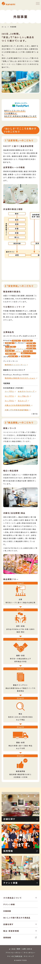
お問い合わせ (27, 949)
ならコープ (22, 401)
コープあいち (23, 396)
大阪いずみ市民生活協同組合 (17, 410)
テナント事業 (9, 904)
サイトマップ (29, 956)
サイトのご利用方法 (14, 956)
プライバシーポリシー (13, 953)
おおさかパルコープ (26, 391)
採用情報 (20, 937)
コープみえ (9, 401)
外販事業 (7, 911)
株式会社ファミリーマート (15, 365)
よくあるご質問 (14, 949)
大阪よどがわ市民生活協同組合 (18, 405)
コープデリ (9, 396)
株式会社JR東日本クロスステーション (20, 378)
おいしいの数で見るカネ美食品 (16, 917)
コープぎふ (9, 391)
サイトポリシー (30, 953)
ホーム (4, 27)
